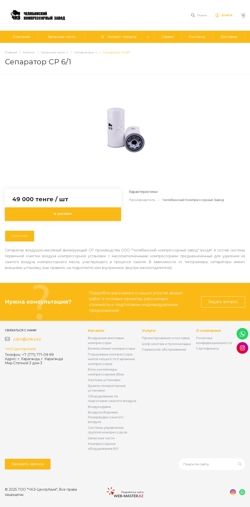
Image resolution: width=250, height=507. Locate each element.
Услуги (149, 330)
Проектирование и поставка (166, 338)
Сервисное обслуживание (164, 349)
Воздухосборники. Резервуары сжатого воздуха (106, 417)
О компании (208, 330)
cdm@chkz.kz (27, 339)
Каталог (96, 330)
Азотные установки (104, 380)
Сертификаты (207, 348)
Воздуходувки (99, 407)
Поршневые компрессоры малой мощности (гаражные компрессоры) (111, 359)
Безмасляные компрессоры (111, 348)
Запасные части (101, 438)
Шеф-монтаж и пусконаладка (166, 344)
